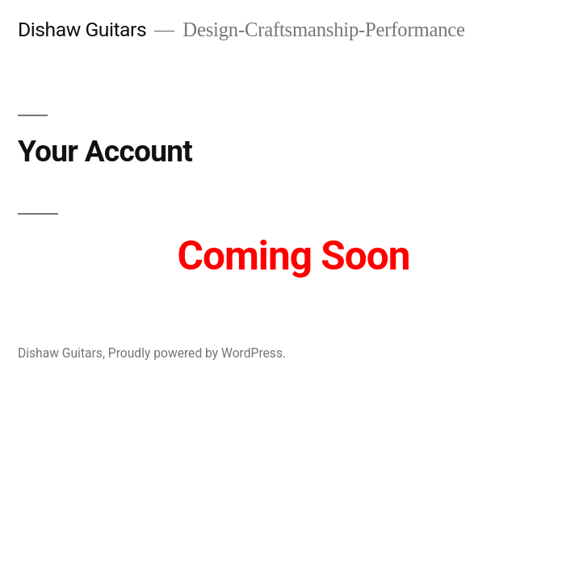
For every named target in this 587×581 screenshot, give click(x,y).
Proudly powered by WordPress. (197, 353)
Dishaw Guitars (82, 29)
